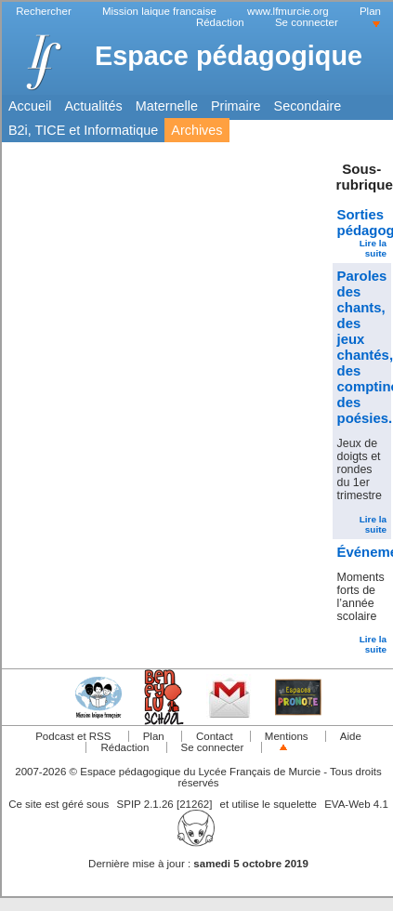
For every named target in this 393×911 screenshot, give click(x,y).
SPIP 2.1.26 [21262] (165, 804)
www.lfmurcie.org (288, 11)
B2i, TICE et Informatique (83, 130)
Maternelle (167, 106)
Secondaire (308, 106)
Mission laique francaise (159, 11)
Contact (214, 736)
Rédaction (220, 22)
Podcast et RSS (73, 736)
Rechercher (44, 11)
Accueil (29, 106)
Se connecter (306, 22)
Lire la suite (373, 248)
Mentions (286, 736)
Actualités (93, 106)
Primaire (236, 106)
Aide (350, 736)
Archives (196, 130)
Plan (370, 11)
